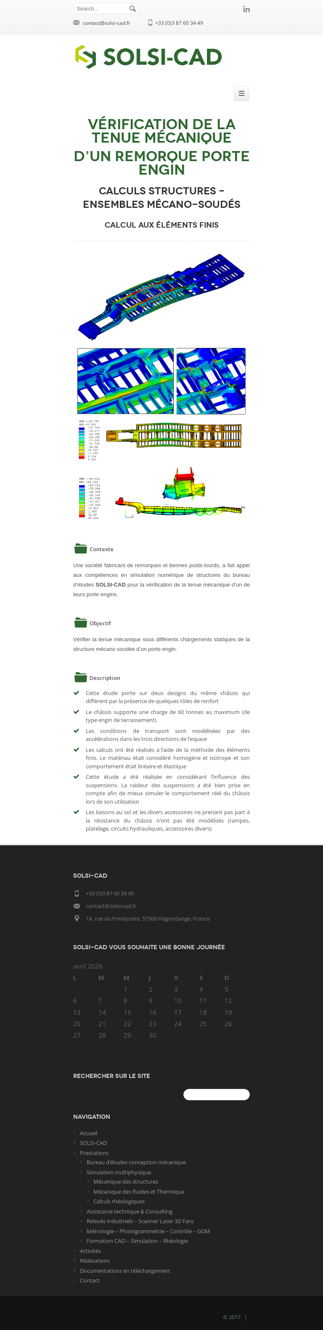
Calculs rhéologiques (119, 1201)
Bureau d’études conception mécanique (136, 1162)
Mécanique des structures (125, 1181)
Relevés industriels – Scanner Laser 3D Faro (140, 1221)
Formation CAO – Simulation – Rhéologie (137, 1241)
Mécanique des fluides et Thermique (138, 1191)
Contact (90, 1280)
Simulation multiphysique (119, 1172)
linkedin (246, 8)
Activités (90, 1251)
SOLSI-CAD (93, 1143)
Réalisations (95, 1260)
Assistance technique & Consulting (129, 1211)
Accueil (88, 1133)
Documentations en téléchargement (125, 1270)
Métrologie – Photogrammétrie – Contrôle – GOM (148, 1231)
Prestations (94, 1153)
